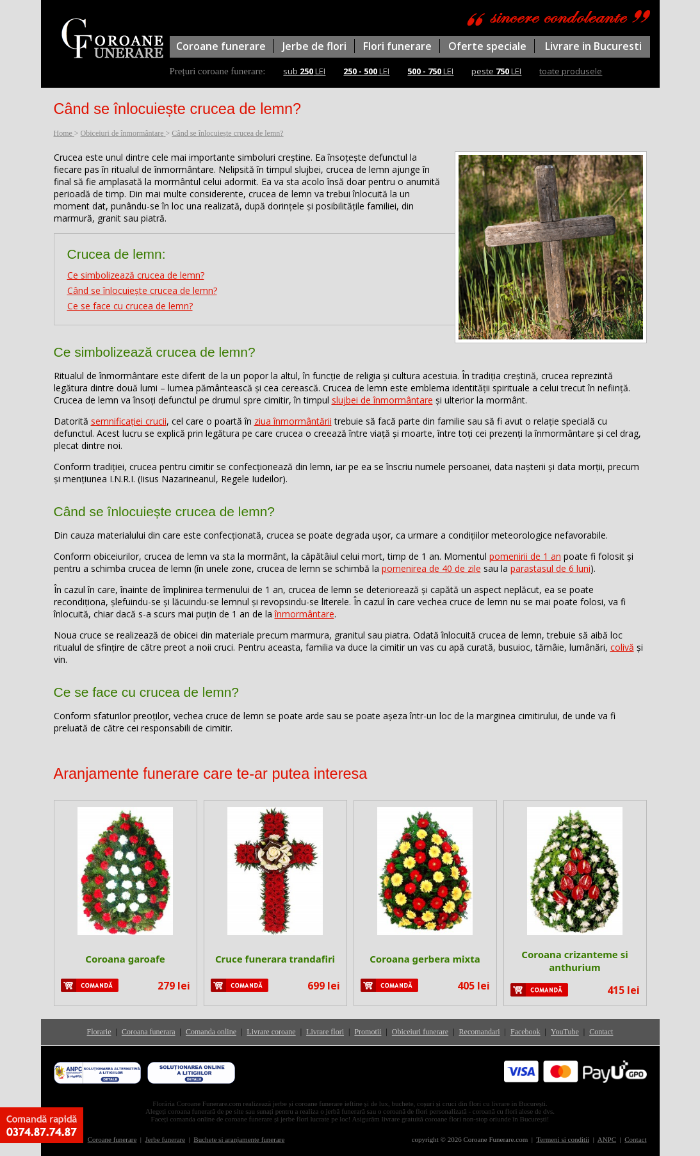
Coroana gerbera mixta (425, 958)
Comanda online (211, 1031)
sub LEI (304, 71)
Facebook (525, 1031)
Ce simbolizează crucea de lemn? (135, 275)
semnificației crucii (129, 421)
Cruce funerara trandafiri (275, 958)
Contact (601, 1031)
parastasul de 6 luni (550, 568)
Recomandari (479, 1031)
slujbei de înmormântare (382, 400)
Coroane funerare (221, 46)
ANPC (607, 1139)
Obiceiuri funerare (420, 1031)
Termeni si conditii (562, 1139)
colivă (622, 647)
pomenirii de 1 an (525, 556)
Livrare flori (325, 1031)
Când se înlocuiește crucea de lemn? (142, 290)
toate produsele (570, 71)
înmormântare (304, 614)
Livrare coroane (271, 1031)
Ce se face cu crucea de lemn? (130, 306)
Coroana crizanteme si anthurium (574, 960)
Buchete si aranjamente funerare (238, 1139)
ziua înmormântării (293, 421)
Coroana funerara (148, 1031)
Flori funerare (397, 46)
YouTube (565, 1031)
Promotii (367, 1031)
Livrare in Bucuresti (593, 46)
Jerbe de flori (314, 46)
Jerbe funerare (165, 1139)
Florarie (99, 1031)
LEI (366, 71)
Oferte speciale (487, 46)
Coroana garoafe (125, 958)
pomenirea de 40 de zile (431, 568)
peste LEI (496, 71)
